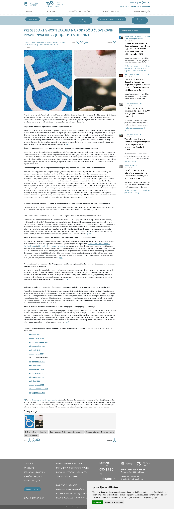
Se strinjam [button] (97, 502)
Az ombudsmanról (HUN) (112, 19)
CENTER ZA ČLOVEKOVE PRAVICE (70, 464)
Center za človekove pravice (49, 44)
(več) (67, 144)
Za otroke (32, 19)
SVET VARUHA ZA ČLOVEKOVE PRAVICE (72, 468)
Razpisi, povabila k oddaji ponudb (72, 493)
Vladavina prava (130, 162)
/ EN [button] (132, 2)
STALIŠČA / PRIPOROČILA (79, 11)
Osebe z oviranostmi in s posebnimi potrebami (66, 432)
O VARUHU (28, 11)
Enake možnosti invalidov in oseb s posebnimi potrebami (44, 42)
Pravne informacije (72, 507)
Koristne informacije (66, 485)
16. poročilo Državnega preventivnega (51, 246)
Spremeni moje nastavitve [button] (114, 502)
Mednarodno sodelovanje (134, 128)
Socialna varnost (131, 165)
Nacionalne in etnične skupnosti (137, 74)
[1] (38, 207)
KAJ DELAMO (50, 11)
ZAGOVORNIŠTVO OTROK (67, 476)
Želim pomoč (139, 20)
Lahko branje (54, 19)
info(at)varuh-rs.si (135, 479)
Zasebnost (85, 507)
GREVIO (127, 130)
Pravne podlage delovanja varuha (73, 498)
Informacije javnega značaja (70, 489)
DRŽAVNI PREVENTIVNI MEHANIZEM (71, 472)
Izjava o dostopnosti (34, 498)
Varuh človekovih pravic (134, 103)
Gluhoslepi (138, 68)
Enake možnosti (31, 44)
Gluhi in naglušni (31, 432)
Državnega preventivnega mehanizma (45, 400)
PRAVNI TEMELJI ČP (142, 11)
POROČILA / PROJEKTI (112, 11)
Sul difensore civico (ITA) (81, 20)
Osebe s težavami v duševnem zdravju (100, 432)
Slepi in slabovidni (139, 70)
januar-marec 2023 (36, 354)
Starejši (137, 192)
